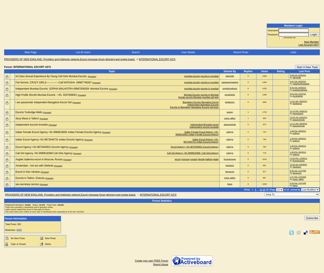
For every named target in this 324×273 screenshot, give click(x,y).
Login (313, 34)
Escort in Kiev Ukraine (27, 171)
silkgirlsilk (230, 76)
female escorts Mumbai (189, 97)
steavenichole (299, 120)
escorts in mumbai (209, 76)
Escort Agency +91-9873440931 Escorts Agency (42, 147)
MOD (19, 230)
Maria (229, 184)
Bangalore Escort (210, 102)
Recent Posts (240, 52)
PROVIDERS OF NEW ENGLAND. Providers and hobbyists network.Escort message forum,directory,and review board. (69, 59)
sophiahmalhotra (230, 88)
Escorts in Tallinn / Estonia (29, 178)
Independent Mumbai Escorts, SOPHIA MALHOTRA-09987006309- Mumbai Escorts (61, 88)
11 (261, 189)
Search (136, 52)
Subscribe (312, 218)
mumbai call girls (210, 97)
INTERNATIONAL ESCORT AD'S (157, 59)
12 (264, 189)
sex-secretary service (27, 184)
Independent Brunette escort (205, 124)
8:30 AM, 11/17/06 (298, 171)
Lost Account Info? (308, 44)
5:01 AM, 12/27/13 (298, 94)
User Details (188, 52)
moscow (185, 159)
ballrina (209, 159)
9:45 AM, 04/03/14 (298, 75)
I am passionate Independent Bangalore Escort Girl (43, 102)
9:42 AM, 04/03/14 (298, 81)
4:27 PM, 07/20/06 (298, 177)
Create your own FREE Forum (151, 260)
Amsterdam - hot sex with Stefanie (34, 165)
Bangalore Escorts (192, 102)
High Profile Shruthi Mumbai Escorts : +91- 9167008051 (46, 94)
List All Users (83, 52)
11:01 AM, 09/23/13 (298, 101)
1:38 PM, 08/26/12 (298, 146)
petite (216, 159)
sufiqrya (229, 132)
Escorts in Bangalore (180, 107)
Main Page (30, 52)
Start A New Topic (307, 67)
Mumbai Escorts (192, 94)
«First (247, 189)
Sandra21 (229, 165)
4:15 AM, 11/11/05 (298, 183)
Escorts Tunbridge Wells (28, 112)
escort (178, 159)
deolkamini (230, 102)
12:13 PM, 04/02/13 (298, 111)
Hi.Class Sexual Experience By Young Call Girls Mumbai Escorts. (51, 76)
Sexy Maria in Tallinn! (27, 118)
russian (194, 159)
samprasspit (298, 113)
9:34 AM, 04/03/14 (298, 87)
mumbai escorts (192, 76)
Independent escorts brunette (31, 124)
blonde (201, 159)
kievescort (229, 171)
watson (230, 112)
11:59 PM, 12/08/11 (298, 158)
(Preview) (92, 76)
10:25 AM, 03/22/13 (298, 117)
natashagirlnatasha (229, 82)
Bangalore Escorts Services (205, 107)
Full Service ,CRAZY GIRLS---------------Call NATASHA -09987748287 (53, 82)
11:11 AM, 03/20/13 (298, 123)
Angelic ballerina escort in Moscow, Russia (38, 159)
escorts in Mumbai (209, 94)
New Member (311, 42)
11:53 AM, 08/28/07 (298, 164)
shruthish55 (230, 94)
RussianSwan (230, 159)
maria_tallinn (229, 118)
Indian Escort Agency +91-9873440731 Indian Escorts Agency (49, 139)
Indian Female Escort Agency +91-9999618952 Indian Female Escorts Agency (58, 132)
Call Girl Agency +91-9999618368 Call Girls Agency (43, 153)
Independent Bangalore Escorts (203, 104)
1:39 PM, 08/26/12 (298, 131)
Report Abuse (160, 264)
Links (293, 52)
